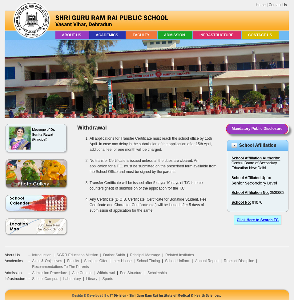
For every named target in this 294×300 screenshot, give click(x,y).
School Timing (148, 261)
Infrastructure (217, 35)
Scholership (157, 273)
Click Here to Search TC (258, 220)
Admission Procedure (49, 273)
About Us (72, 35)
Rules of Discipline (239, 261)
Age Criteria (81, 273)
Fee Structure (131, 273)
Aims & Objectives (47, 261)
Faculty (142, 35)
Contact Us (278, 5)
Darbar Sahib (114, 255)
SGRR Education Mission (77, 255)
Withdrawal (106, 273)
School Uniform (177, 261)
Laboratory (72, 279)
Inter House (122, 261)
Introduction (41, 255)
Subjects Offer (95, 261)
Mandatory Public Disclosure (257, 128)
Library (91, 279)
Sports (107, 279)
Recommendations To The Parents (60, 267)
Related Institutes (179, 255)
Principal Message (145, 255)
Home (261, 5)
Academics (107, 35)
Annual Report (207, 261)
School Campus (45, 279)
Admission (175, 35)
